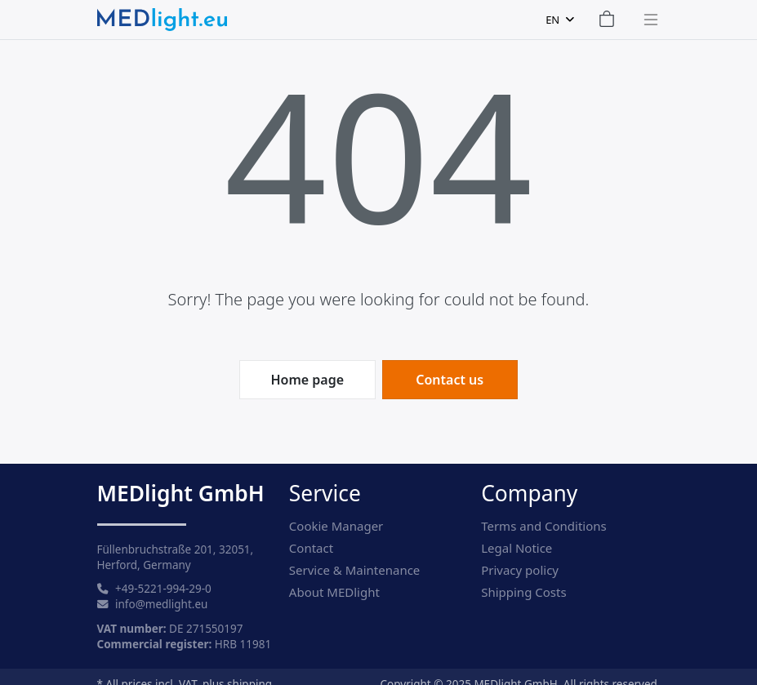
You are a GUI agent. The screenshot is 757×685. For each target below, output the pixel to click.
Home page (307, 380)
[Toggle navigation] (646, 19)
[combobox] (559, 19)
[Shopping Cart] (606, 20)
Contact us (449, 380)
